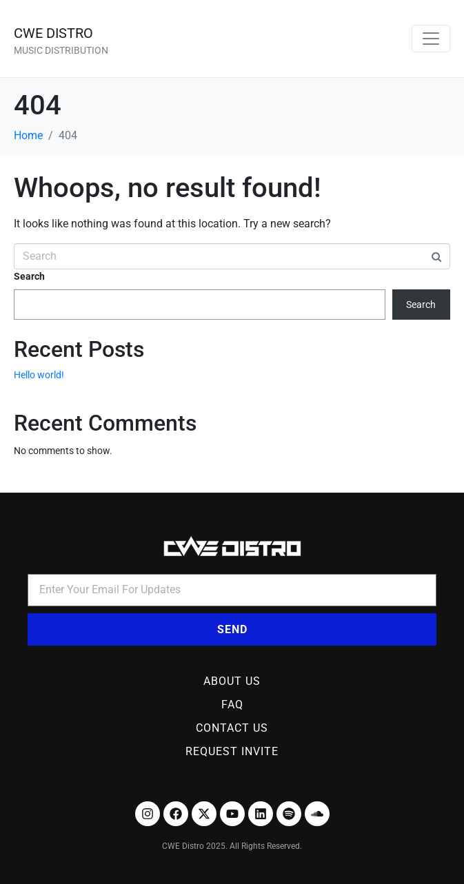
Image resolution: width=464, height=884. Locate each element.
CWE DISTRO (53, 33)
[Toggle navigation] (431, 38)
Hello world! (39, 374)
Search (29, 276)
